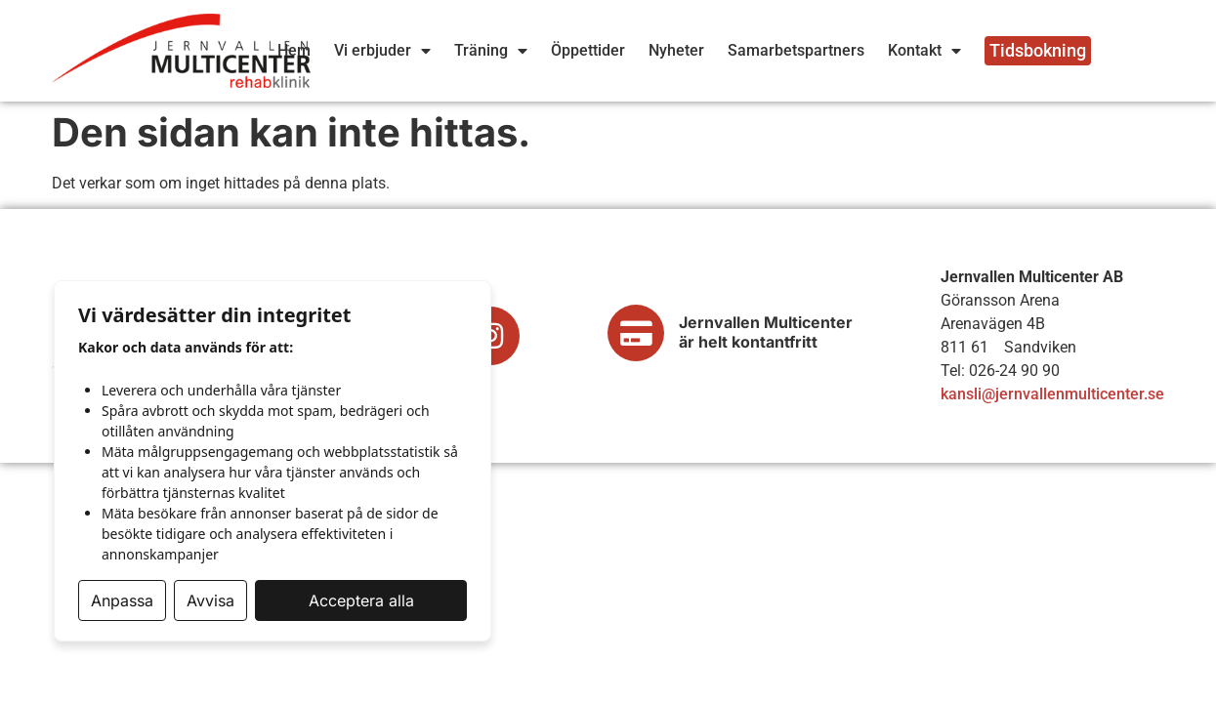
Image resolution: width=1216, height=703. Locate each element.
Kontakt (924, 50)
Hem (294, 50)
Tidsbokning (1037, 50)
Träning (490, 50)
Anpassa (122, 600)
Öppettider (588, 50)
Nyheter (676, 50)
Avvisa (210, 600)
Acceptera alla (361, 600)
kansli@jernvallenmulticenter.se (1052, 394)
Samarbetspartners (796, 50)
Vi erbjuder (382, 50)
